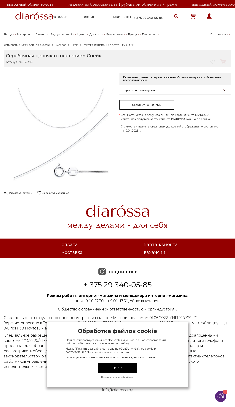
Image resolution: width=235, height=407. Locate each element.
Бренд (132, 34)
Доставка (72, 252)
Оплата (70, 244)
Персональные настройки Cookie (117, 377)
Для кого (95, 34)
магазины (122, 17)
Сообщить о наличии (147, 105)
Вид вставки (114, 34)
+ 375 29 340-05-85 (148, 18)
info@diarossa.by (117, 390)
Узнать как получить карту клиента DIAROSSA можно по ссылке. (166, 119)
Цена (80, 34)
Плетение (148, 34)
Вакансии (154, 252)
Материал (24, 34)
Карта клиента (161, 244)
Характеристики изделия (174, 90)
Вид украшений (61, 34)
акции (89, 17)
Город (8, 34)
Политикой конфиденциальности (108, 352)
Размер (41, 34)
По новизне (218, 34)
